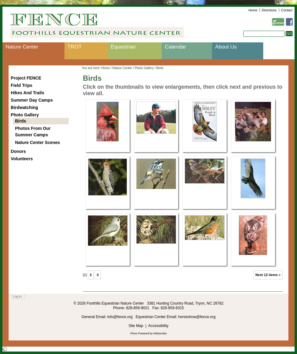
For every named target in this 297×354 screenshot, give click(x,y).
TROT (75, 47)
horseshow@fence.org (197, 317)
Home (253, 10)
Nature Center (22, 47)
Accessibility (158, 326)
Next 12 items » (267, 275)
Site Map (136, 326)
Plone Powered (139, 333)
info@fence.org (120, 317)
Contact (286, 10)
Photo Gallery (144, 68)
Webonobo (160, 333)
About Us (226, 47)
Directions (269, 10)
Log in (17, 296)
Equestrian (123, 47)
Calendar (175, 47)
